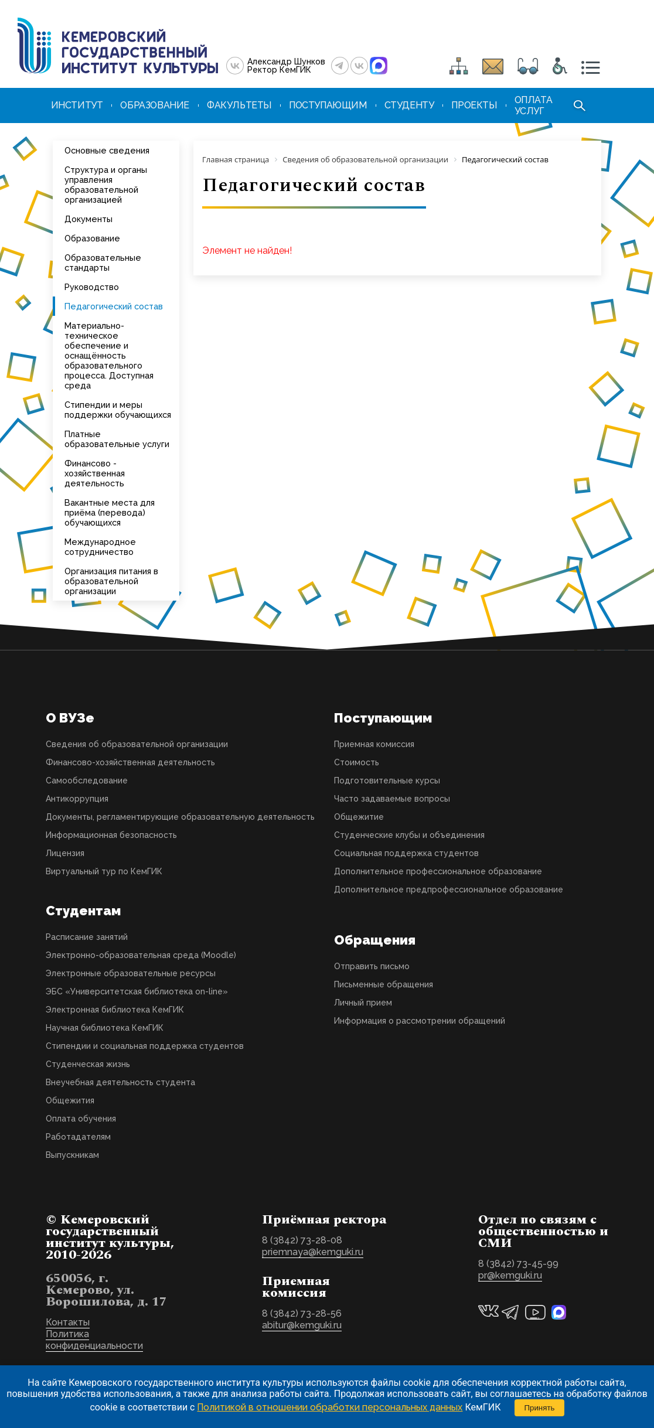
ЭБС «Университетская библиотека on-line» (137, 991)
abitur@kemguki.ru (302, 1325)
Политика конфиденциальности (94, 1339)
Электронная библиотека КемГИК (115, 1009)
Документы (88, 219)
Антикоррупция (77, 798)
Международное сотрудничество (100, 547)
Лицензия (65, 853)
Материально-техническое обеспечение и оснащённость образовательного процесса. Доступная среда (109, 355)
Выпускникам (72, 1155)
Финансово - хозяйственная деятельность (94, 473)
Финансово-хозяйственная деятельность (130, 762)
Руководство (91, 287)
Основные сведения (106, 150)
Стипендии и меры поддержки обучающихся (117, 410)
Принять (539, 1407)
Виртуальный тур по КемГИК (104, 871)
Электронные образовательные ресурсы (131, 973)
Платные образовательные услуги (116, 439)
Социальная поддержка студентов (406, 853)
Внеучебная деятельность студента (120, 1082)
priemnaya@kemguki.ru (312, 1251)
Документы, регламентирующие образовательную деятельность (180, 817)
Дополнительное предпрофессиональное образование (448, 889)
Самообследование (87, 780)
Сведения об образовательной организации (137, 744)
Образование (92, 238)
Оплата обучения (81, 1118)
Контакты (68, 1322)
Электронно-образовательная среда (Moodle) (141, 955)
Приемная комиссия (374, 744)
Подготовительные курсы (387, 780)
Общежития (70, 1100)
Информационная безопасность (111, 835)
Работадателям (78, 1136)
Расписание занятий (87, 937)
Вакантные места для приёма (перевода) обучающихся (109, 512)
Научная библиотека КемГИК (105, 1027)
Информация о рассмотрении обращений (419, 1020)
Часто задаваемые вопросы (392, 798)
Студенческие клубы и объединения (409, 835)
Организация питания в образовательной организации (111, 581)
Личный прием (363, 1002)
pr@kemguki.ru (510, 1275)
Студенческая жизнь (88, 1064)
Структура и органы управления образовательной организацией (105, 185)
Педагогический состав (113, 306)
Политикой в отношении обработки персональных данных (329, 1407)
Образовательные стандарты (102, 262)
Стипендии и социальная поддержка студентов (145, 1046)
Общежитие (359, 817)
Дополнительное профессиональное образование (438, 871)
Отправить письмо (372, 966)
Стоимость (356, 762)
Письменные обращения (383, 984)
